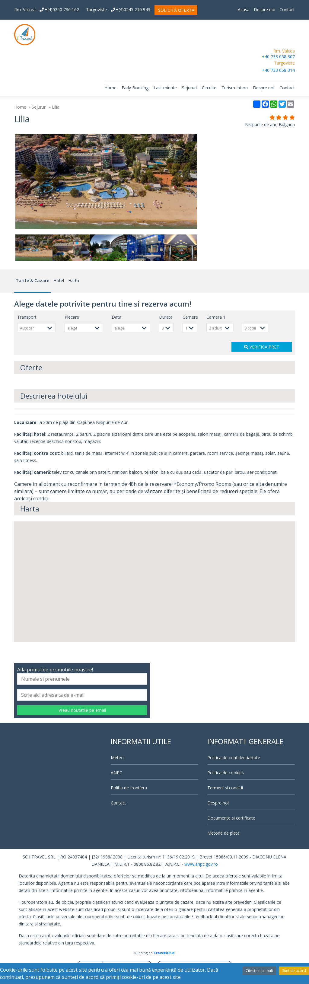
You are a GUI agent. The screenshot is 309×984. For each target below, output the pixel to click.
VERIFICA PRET (261, 347)
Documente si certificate (231, 818)
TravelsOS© (164, 953)
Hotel (58, 280)
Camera (215, 317)
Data (116, 317)
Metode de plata (223, 833)
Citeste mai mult (259, 970)
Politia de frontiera (129, 788)
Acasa (244, 9)
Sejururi (189, 88)
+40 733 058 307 (278, 56)
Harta (73, 280)
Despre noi (264, 9)
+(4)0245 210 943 (130, 9)
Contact (287, 9)
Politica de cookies (225, 772)
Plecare (72, 317)
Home (110, 88)
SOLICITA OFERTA (176, 10)
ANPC (116, 772)
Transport (27, 317)
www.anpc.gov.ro (201, 864)
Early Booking (135, 88)
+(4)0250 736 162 (59, 9)
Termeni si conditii (225, 788)
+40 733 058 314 (278, 70)
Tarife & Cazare (32, 280)
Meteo (117, 757)
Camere (190, 317)
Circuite (209, 88)
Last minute (165, 88)
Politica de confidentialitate (233, 757)
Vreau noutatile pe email (82, 710)
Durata (166, 317)
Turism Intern (234, 88)
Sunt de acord (294, 970)
